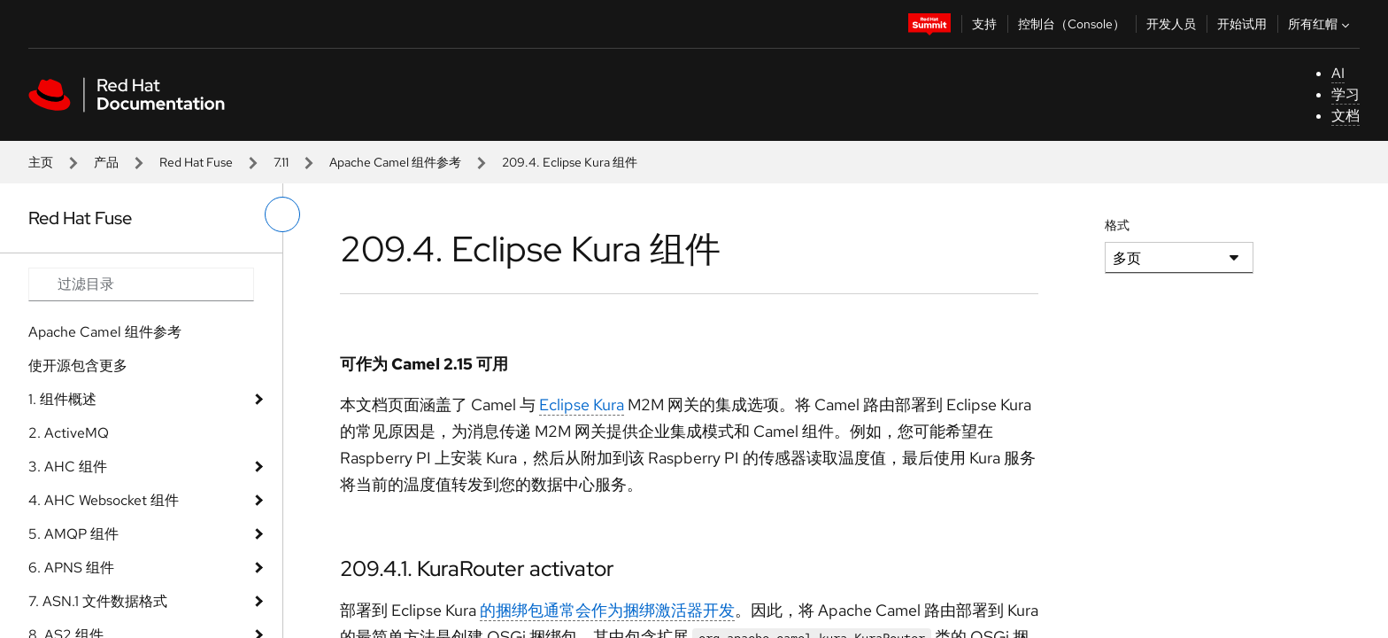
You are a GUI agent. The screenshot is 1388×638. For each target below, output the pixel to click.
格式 (1117, 225)
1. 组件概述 (62, 399)
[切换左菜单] (282, 214)
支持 (984, 24)
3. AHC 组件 (67, 466)
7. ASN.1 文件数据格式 (97, 601)
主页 (40, 162)
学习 (1345, 94)
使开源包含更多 (77, 365)
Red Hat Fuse (196, 162)
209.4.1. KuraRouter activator (477, 568)
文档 (1345, 115)
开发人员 (1171, 24)
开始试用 (1242, 24)
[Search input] (141, 284)
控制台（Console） (1071, 24)
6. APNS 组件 (71, 567)
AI (1338, 73)
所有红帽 (1320, 24)
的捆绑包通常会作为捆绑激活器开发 (607, 610)
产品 (106, 162)
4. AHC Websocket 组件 (103, 500)
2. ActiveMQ (68, 433)
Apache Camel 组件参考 (395, 162)
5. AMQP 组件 (73, 534)
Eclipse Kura (581, 404)
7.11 (281, 162)
